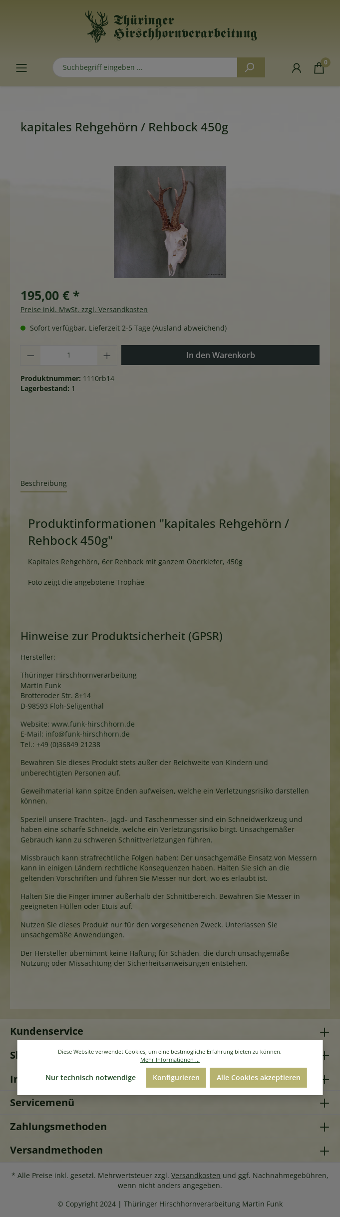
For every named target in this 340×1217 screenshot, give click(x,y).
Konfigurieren (176, 1077)
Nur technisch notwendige (90, 1077)
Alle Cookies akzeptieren (259, 1077)
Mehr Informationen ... (170, 1059)
